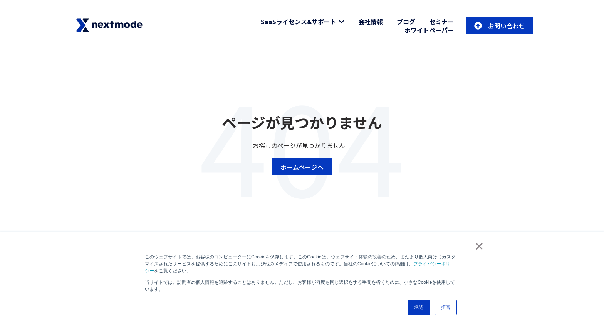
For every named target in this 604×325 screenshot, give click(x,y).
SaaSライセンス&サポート (298, 21)
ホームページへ (302, 167)
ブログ (406, 21)
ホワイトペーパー (429, 30)
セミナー (441, 21)
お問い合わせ (499, 25)
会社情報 (370, 21)
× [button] (479, 246)
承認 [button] (418, 307)
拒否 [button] (445, 307)
